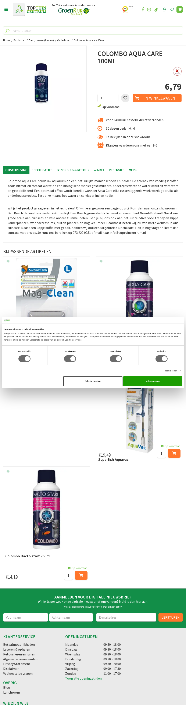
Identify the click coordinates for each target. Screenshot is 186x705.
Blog (6, 586)
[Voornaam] (25, 516)
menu (6, 9)
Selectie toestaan (93, 381)
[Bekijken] (179, 9)
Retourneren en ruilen (19, 553)
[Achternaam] (71, 516)
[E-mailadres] (126, 516)
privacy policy (115, 505)
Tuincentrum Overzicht (118, 690)
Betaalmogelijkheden (19, 543)
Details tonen (171, 371)
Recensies (117, 170)
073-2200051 (17, 645)
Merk (133, 170)
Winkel (99, 170)
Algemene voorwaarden (20, 558)
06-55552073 (17, 651)
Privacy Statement (16, 562)
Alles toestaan (153, 381)
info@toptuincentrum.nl (26, 657)
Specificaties (42, 170)
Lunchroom (11, 591)
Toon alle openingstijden (83, 577)
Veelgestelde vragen (18, 572)
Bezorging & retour (73, 170)
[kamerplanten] (93, 30)
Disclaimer (11, 567)
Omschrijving (16, 170)
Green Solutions (91, 690)
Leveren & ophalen (16, 548)
